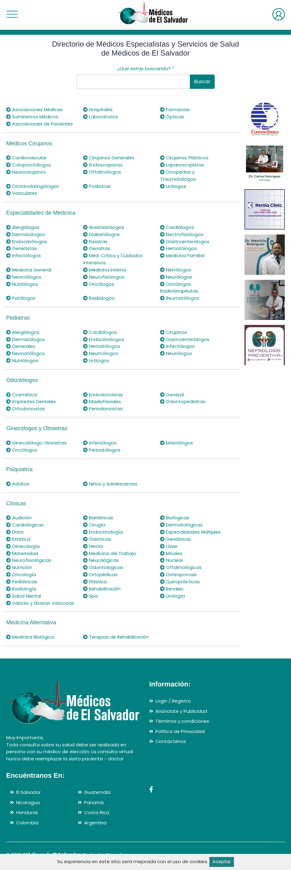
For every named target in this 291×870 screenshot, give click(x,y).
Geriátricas (175, 535)
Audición (19, 514)
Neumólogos (24, 275)
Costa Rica (97, 807)
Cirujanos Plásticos (184, 157)
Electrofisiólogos (182, 233)
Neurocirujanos (26, 171)
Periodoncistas (103, 406)
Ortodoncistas (26, 406)
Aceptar (221, 862)
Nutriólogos (22, 282)
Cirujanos (173, 330)
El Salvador (28, 787)
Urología (172, 591)
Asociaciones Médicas (34, 109)
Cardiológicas (25, 521)
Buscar (202, 81)
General (172, 392)
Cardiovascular (26, 157)
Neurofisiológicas (28, 556)
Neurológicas (101, 556)
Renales (172, 584)
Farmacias (175, 109)
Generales (21, 344)
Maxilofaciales (102, 398)
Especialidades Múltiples (191, 528)
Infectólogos (24, 254)
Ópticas (172, 116)
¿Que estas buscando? (145, 68)
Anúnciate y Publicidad (181, 706)
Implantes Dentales (31, 398)
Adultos (18, 480)
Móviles (171, 549)
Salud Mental (24, 591)
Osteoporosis (178, 570)
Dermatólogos (26, 233)
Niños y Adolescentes (111, 480)
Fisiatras (95, 240)
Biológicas (174, 514)
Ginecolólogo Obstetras (37, 439)
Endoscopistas (103, 164)
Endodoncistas (103, 392)
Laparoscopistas (182, 164)
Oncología (21, 570)
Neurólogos (176, 275)
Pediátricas (22, 577)
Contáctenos (171, 736)
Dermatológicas (181, 521)
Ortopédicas (100, 570)
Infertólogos (100, 439)
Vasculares (22, 192)
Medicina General (29, 268)
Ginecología (23, 542)
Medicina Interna (105, 268)
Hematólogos (179, 247)
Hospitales (98, 109)
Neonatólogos (25, 351)
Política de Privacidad (180, 726)
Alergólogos (23, 226)
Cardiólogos (177, 226)
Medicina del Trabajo (110, 549)
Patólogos (21, 296)
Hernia (93, 542)
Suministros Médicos (32, 116)
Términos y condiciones (182, 716)
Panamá (94, 797)
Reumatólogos (180, 296)
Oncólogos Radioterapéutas (180, 286)
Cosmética (22, 392)
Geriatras (97, 247)
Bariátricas (98, 514)
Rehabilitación (102, 584)
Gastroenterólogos (185, 240)
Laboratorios (100, 116)
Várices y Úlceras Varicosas (40, 598)
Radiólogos (99, 296)
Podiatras (97, 185)
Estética (18, 535)
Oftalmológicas (181, 563)
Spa (90, 591)
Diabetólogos (101, 233)
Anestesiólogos (104, 226)
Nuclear (171, 556)
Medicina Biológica (30, 632)
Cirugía (94, 521)
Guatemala (97, 787)
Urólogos (173, 185)
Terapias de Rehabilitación (116, 632)
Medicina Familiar (182, 254)
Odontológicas (103, 563)
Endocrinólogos (26, 240)
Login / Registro (173, 696)
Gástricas (97, 535)
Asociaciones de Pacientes (40, 123)
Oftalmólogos (102, 171)
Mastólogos (176, 439)
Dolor (15, 528)
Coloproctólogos (28, 164)
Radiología (21, 584)
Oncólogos (98, 282)
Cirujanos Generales (109, 157)
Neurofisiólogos (104, 275)
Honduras (27, 807)
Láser (169, 542)
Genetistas (22, 247)
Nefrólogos (175, 268)
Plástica (95, 577)
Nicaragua (28, 797)
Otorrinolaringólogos (32, 185)
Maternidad (22, 549)
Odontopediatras (183, 398)
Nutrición (19, 563)
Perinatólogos (102, 447)
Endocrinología (103, 528)
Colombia (27, 817)
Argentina (95, 817)
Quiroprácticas (180, 577)
